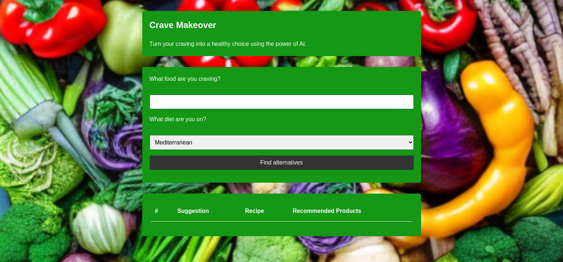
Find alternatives (281, 162)
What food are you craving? (185, 79)
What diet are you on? (178, 119)
